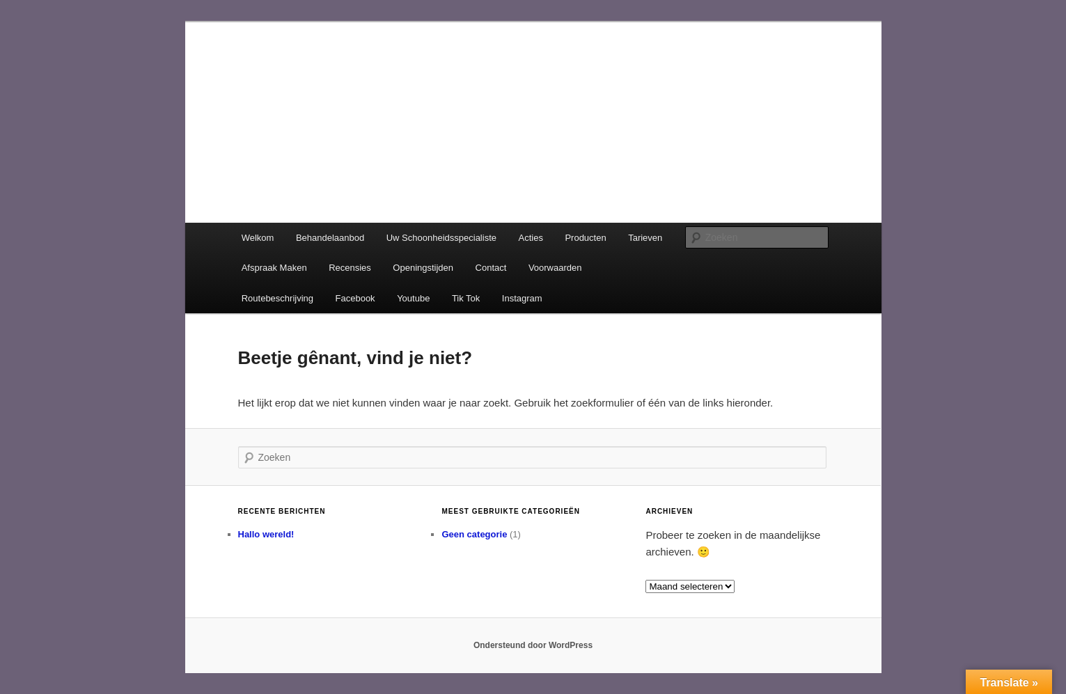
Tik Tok (466, 298)
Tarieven (645, 237)
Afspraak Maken (274, 267)
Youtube (413, 298)
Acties (531, 237)
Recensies (350, 267)
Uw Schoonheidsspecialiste (441, 237)
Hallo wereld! (266, 534)
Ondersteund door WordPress (533, 645)
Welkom (258, 237)
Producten (585, 237)
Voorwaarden (555, 267)
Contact (491, 267)
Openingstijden (423, 267)
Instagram (522, 298)
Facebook (355, 298)
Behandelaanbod (330, 237)
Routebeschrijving (277, 298)
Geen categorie (474, 534)
